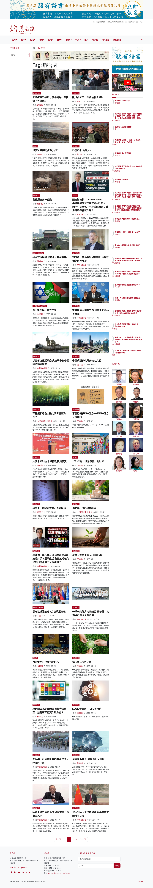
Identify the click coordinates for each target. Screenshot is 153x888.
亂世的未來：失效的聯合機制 (87, 97)
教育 (23, 40)
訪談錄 (75, 195)
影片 (86, 40)
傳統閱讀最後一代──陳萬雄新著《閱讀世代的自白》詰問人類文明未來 (135, 262)
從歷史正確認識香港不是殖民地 (49, 508)
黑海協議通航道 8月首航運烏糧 (49, 611)
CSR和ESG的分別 (81, 662)
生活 (50, 40)
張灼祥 (131, 250)
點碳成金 (36, 409)
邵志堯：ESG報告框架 (84, 508)
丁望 (39, 616)
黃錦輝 (80, 763)
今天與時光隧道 (38, 607)
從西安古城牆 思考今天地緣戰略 (50, 257)
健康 (59, 40)
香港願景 (76, 356)
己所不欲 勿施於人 (82, 150)
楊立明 (40, 716)
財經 (41, 40)
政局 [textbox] (13, 55)
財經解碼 (76, 409)
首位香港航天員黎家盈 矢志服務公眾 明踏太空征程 (135, 168)
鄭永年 (80, 101)
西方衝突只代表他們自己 (46, 662)
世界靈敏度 (36, 93)
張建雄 (80, 465)
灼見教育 (76, 607)
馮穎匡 (131, 158)
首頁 (34, 48)
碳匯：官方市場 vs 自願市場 (87, 555)
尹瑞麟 (40, 465)
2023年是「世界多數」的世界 (88, 461)
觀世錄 (75, 457)
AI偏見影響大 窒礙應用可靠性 (88, 759)
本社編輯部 (82, 214)
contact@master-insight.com (59, 873)
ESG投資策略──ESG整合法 (86, 708)
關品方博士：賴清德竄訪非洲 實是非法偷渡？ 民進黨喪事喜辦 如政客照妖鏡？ (135, 341)
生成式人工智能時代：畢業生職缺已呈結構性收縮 (135, 353)
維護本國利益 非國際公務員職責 (50, 461)
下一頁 (83, 839)
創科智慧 (76, 755)
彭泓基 (40, 314)
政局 (14, 40)
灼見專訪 (76, 253)
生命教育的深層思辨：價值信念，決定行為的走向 (135, 326)
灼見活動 (105, 40)
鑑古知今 (76, 146)
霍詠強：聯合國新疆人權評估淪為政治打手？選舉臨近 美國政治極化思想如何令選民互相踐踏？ (51, 559)
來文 (130, 131)
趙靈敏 (40, 105)
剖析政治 (76, 93)
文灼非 (131, 237)
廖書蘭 (131, 105)
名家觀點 (36, 755)
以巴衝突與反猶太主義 (44, 310)
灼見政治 (36, 551)
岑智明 (131, 184)
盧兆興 (131, 223)
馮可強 (80, 365)
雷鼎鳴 (40, 261)
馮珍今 (131, 147)
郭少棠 (80, 154)
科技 (77, 40)
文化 (32, 40)
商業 (68, 40)
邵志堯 (80, 421)
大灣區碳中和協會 (44, 421)
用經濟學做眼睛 (38, 253)
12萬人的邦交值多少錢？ (46, 150)
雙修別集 (36, 457)
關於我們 (117, 40)
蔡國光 (40, 512)
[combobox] (20, 55)
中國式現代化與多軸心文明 (86, 360)
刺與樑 (35, 146)
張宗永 (40, 154)
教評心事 (36, 504)
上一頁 (58, 839)
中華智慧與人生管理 (39, 306)
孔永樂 (131, 289)
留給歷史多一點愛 (42, 199)
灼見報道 (76, 306)
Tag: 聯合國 (42, 48)
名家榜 (95, 40)
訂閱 (117, 865)
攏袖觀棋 (36, 705)
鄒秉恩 (131, 331)
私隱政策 (140, 881)
